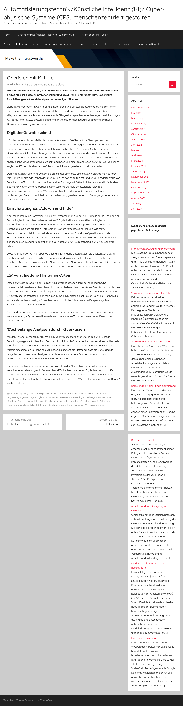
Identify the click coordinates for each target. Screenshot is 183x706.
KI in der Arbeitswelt (142, 440)
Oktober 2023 (139, 187)
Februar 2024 (138, 166)
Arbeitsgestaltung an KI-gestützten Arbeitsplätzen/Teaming (38, 43)
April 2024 (136, 155)
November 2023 (140, 182)
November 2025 (140, 107)
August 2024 (138, 139)
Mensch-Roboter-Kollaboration (43, 401)
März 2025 (137, 118)
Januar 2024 (138, 171)
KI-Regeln (65, 397)
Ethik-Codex (74, 393)
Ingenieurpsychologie (31, 397)
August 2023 (138, 198)
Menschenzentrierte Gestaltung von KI (79, 401)
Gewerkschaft (88, 393)
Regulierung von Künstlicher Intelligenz (27, 405)
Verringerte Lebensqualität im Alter (151, 292)
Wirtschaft (79, 405)
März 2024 (137, 160)
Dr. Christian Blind (58, 393)
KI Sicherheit (52, 397)
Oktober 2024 (139, 134)
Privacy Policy (121, 43)
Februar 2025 (138, 123)
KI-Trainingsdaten (92, 397)
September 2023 (140, 192)
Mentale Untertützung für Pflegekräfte (153, 248)
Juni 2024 (136, 144)
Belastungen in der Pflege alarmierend (153, 385)
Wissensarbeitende (95, 405)
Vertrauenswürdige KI (93, 43)
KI (44, 397)
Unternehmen (66, 405)
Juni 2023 (136, 208)
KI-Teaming (76, 397)
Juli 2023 (136, 203)
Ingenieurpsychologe (53, 84)
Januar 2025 (138, 128)
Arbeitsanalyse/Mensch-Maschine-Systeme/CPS (46, 34)
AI (12, 393)
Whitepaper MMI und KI (95, 34)
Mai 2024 (136, 150)
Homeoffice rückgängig (144, 638)
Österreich (105, 401)
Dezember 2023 (140, 176)
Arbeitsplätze (20, 393)
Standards (53, 405)
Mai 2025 (136, 112)
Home (7, 34)
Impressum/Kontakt (148, 43)
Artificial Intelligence (38, 393)
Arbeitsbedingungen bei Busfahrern (151, 341)
